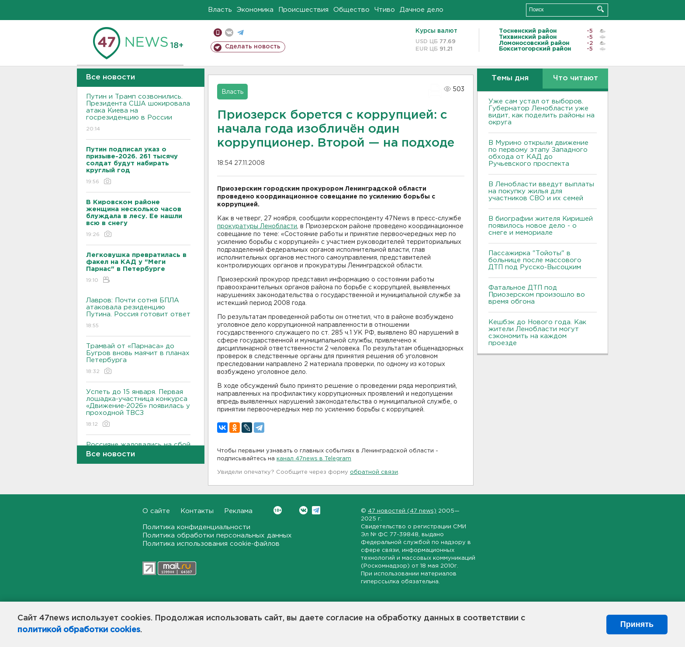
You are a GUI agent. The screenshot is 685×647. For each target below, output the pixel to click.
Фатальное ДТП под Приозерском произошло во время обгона (536, 295)
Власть (220, 10)
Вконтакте (277, 510)
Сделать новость (252, 46)
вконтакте (229, 32)
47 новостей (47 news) (402, 511)
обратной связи (374, 472)
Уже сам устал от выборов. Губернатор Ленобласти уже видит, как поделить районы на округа (541, 112)
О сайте (156, 511)
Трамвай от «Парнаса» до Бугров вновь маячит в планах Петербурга (138, 359)
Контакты (197, 511)
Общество (351, 10)
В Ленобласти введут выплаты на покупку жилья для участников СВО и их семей (541, 191)
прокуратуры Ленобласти (257, 226)
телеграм (240, 32)
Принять (637, 624)
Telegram (316, 510)
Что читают (575, 78)
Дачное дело (421, 10)
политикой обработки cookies (78, 629)
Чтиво (384, 10)
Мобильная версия (218, 32)
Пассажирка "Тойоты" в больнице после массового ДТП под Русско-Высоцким (534, 260)
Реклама (238, 511)
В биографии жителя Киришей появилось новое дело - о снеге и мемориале (540, 226)
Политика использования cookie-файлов (211, 544)
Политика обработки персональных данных (217, 535)
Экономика (255, 10)
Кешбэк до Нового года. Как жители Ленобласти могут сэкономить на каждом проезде (537, 332)
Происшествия (303, 10)
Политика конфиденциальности (196, 527)
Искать (600, 9)
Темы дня (510, 78)
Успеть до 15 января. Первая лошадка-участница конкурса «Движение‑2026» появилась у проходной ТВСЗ (138, 408)
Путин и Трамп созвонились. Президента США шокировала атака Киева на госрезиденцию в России (138, 113)
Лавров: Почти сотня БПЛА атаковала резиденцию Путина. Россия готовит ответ (138, 313)
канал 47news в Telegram (314, 458)
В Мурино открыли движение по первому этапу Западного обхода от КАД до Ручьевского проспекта (538, 153)
